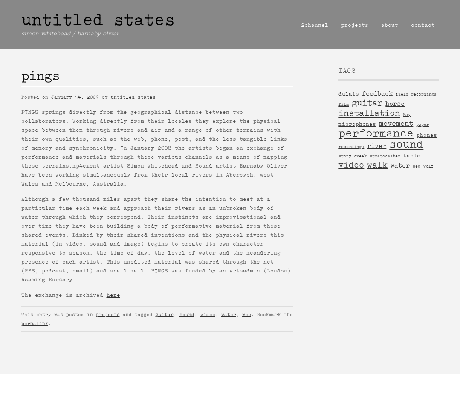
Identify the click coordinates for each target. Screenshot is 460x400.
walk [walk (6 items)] (377, 165)
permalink (34, 323)
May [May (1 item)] (407, 114)
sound (186, 314)
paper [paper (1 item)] (422, 124)
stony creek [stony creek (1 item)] (352, 156)
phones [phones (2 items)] (427, 135)
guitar (165, 314)
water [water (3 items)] (400, 165)
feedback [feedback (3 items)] (377, 93)
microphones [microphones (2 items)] (357, 124)
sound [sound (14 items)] (406, 144)
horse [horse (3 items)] (395, 103)
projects (354, 25)
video (207, 314)
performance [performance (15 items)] (376, 133)
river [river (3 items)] (376, 146)
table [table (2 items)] (411, 155)
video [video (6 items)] (351, 165)
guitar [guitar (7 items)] (367, 103)
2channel (314, 25)
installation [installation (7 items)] (369, 113)
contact (423, 25)
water (228, 314)
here (113, 295)
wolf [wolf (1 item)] (428, 166)
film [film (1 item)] (343, 104)
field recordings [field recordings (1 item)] (416, 94)
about (389, 25)
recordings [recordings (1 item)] (351, 146)
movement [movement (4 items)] (396, 123)
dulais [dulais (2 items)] (348, 93)
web (246, 314)
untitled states (98, 20)
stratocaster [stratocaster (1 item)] (385, 156)
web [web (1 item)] (416, 166)
